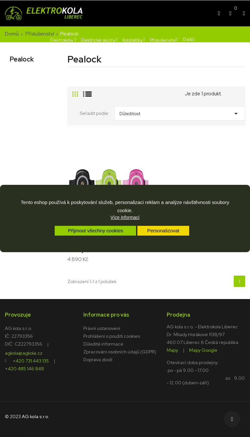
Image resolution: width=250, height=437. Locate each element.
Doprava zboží (97, 359)
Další (188, 39)
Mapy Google (203, 349)
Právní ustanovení (101, 328)
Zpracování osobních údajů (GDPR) (119, 352)
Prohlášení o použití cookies (111, 336)
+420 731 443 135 (31, 360)
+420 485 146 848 (24, 368)
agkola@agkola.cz (23, 352)
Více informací (124, 217)
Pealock (22, 59)
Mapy (172, 349)
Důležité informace (103, 344)
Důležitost (179, 111)
